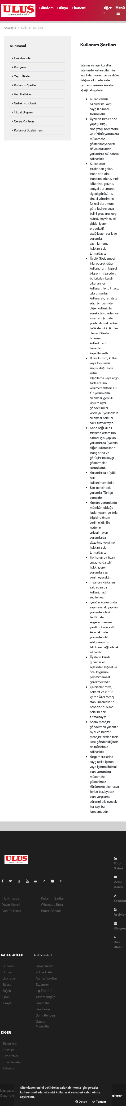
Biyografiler (10, 1055)
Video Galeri (118, 882)
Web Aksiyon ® (112, 1095)
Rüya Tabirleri (11, 1061)
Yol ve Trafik (44, 972)
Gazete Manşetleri (43, 1023)
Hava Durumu (46, 965)
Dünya (62, 7)
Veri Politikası (22, 94)
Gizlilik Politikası (24, 103)
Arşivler (120, 912)
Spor (5, 996)
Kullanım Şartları (32, 27)
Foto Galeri (118, 863)
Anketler (8, 1049)
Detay (81, 1101)
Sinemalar (42, 1002)
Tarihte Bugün (46, 996)
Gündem (46, 7)
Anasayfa (10, 27)
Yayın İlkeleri (21, 76)
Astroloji (8, 1068)
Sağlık (6, 990)
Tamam (99, 1101)
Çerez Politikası (23, 121)
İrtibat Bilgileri (22, 112)
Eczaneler (42, 984)
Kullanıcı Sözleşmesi (27, 130)
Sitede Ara (9, 1043)
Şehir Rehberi (45, 1015)
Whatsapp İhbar (52, 904)
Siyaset (7, 984)
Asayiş (7, 1002)
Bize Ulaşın (118, 942)
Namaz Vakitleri (46, 978)
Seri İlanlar (43, 1009)
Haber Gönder (51, 910)
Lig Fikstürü (44, 990)
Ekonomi (79, 7)
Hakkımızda (21, 58)
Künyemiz (20, 67)
